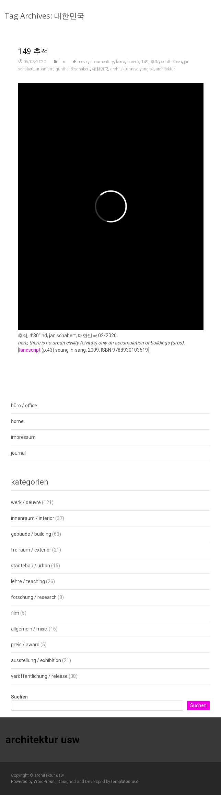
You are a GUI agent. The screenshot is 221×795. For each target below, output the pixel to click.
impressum (23, 437)
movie (83, 66)
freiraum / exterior (31, 550)
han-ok (133, 66)
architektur (165, 73)
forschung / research (34, 597)
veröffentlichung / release (39, 676)
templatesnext (125, 781)
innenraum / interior (32, 518)
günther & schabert (73, 73)
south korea (171, 66)
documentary (102, 66)
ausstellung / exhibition (36, 660)
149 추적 (33, 55)
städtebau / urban (30, 565)
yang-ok (147, 73)
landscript (29, 354)
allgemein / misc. (29, 629)
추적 (155, 66)
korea (120, 66)
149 (145, 66)
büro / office (24, 405)
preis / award (25, 644)
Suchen (19, 697)
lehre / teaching (28, 581)
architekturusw (124, 73)
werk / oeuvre (26, 502)
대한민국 (100, 73)
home (17, 421)
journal (18, 453)
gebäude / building (31, 534)
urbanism (45, 73)
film (61, 66)
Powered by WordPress (33, 781)
